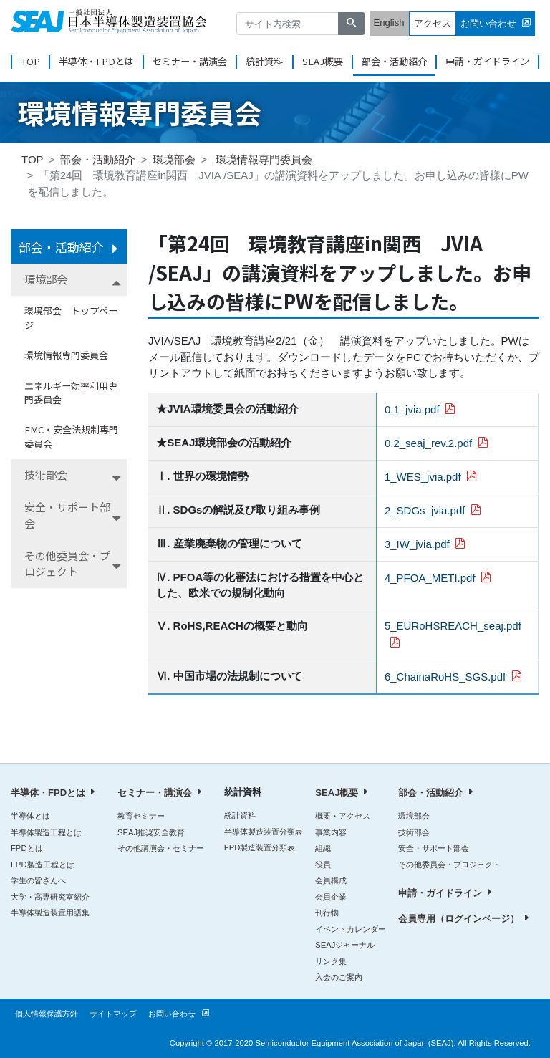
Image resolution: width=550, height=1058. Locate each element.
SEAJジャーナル (345, 945)
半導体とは (30, 816)
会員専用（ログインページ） (458, 918)
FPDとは (27, 848)
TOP (30, 61)
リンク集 (331, 961)
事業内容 (331, 832)
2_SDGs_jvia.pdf (425, 510)
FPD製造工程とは (42, 864)
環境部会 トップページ (70, 318)
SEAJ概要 (322, 61)
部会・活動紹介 (394, 61)
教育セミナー (141, 816)
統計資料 (264, 61)
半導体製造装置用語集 (50, 912)
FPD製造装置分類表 (260, 847)
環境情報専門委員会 (264, 159)
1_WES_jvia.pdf (423, 477)
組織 (323, 848)
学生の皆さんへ (38, 880)
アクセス (432, 23)
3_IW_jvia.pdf (417, 544)
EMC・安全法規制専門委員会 (71, 437)
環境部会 (174, 159)
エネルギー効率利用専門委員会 (70, 393)
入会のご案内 (338, 977)
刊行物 (327, 912)
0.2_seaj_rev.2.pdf (428, 443)
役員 (323, 864)
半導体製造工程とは (46, 832)
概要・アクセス (342, 816)
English (389, 22)
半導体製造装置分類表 (263, 831)
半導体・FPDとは (96, 61)
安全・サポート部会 (67, 515)
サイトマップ (113, 1013)
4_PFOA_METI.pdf (430, 578)
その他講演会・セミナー (160, 848)
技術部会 (45, 474)
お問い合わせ (488, 23)
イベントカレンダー (350, 929)
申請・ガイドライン (487, 61)
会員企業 (331, 897)
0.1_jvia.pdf (412, 409)
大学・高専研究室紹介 (50, 897)
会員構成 (331, 880)
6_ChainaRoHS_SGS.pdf (445, 676)
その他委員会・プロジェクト (67, 564)
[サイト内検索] (287, 24)
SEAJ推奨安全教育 (151, 832)
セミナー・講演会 (190, 61)
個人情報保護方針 (46, 1013)
